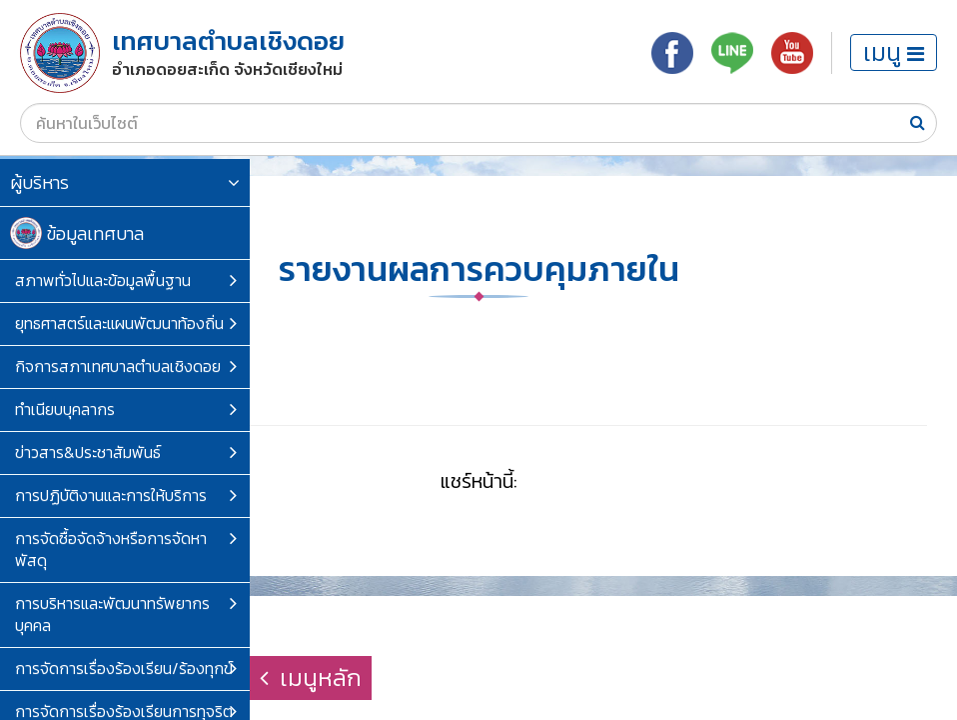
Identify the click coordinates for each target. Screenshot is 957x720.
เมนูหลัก (311, 677)
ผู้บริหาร (125, 182)
